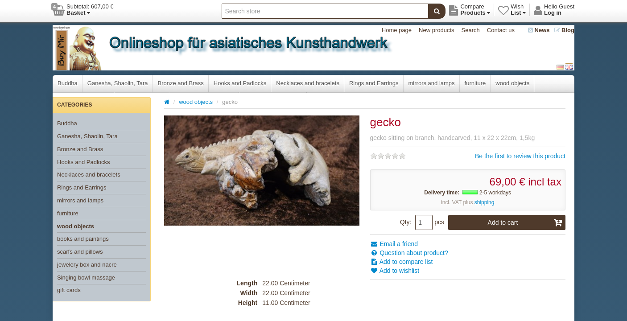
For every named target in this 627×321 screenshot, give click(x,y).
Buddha (68, 83)
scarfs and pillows (80, 251)
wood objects (512, 83)
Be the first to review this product (520, 156)
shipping (484, 202)
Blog (564, 30)
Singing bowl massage (86, 277)
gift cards (69, 290)
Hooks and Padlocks (240, 83)
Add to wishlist (395, 270)
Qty (405, 222)
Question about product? (409, 252)
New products (436, 30)
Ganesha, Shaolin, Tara (117, 83)
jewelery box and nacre (87, 264)
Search (471, 30)
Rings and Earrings (374, 83)
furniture (475, 83)
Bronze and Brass (180, 83)
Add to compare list (401, 261)
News (539, 30)
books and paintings (83, 238)
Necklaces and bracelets (307, 83)
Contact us (501, 30)
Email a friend (394, 243)
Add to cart (525, 222)
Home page (397, 30)
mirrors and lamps (431, 83)
